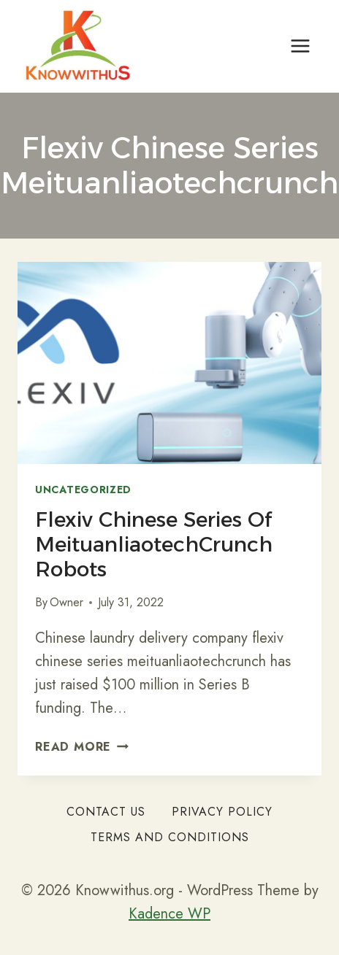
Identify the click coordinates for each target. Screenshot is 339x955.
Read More (82, 746)
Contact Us (105, 811)
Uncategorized (83, 489)
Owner (66, 602)
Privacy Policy (222, 811)
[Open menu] (300, 46)
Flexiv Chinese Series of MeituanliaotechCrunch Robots (154, 544)
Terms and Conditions (170, 837)
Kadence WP (169, 913)
